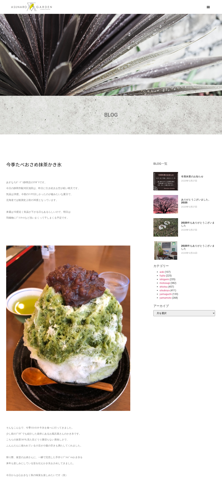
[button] (208, 7)
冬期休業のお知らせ (192, 176)
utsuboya (165, 290)
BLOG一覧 (160, 163)
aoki (162, 271)
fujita (162, 275)
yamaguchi (166, 294)
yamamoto (165, 297)
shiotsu (164, 286)
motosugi (165, 283)
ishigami (164, 279)
